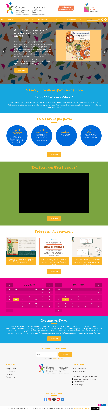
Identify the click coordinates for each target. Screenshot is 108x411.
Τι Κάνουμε (25, 19)
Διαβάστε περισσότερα (81, 408)
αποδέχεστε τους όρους (58, 358)
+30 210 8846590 (78, 382)
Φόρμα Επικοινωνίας (78, 371)
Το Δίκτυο (10, 19)
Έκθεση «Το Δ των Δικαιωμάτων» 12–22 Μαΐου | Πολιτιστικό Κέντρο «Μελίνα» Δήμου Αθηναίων (21, 260)
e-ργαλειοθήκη (43, 19)
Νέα (57, 19)
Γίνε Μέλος (9, 374)
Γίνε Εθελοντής (11, 371)
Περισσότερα (21, 70)
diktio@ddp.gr (77, 385)
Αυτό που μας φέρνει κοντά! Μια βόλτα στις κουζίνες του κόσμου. (31, 33)
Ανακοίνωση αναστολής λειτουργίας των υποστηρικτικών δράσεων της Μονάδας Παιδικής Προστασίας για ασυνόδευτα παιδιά (54, 261)
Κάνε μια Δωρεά (11, 369)
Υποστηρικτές (10, 377)
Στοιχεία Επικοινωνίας (79, 369)
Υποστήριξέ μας (71, 19)
